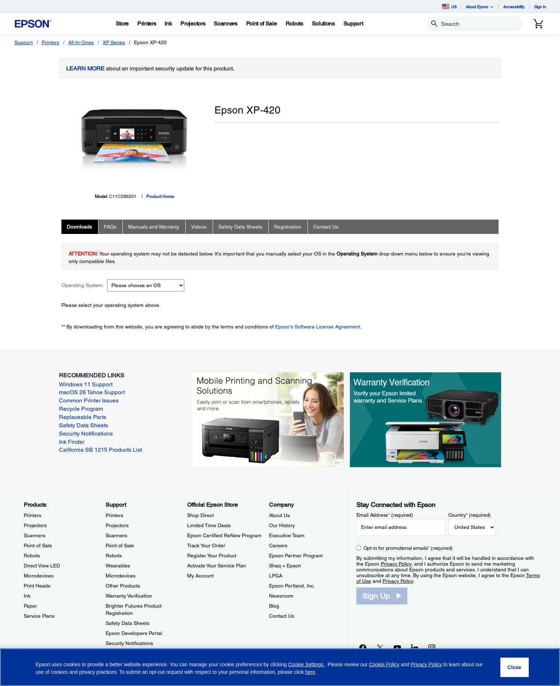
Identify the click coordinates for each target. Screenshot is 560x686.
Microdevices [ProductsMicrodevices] (39, 576)
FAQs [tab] (110, 227)
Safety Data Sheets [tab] (240, 227)
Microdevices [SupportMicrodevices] (120, 576)
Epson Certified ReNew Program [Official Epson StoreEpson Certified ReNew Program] (224, 535)
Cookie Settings (306, 664)
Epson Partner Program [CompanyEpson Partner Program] (296, 555)
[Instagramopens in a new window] (431, 647)
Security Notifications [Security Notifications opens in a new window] (86, 433)
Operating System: (82, 285)
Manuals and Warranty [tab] (153, 227)
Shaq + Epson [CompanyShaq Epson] (285, 565)
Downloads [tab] (79, 227)
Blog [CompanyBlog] (274, 606)
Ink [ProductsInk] (27, 596)
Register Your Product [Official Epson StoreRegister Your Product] (211, 555)
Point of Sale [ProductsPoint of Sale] (38, 545)
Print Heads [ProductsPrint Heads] (37, 586)
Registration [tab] (287, 227)
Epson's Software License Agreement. (318, 327)
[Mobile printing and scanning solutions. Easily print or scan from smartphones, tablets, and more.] (268, 419)
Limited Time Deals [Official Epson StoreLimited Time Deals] (209, 525)
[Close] (514, 667)
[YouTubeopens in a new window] (397, 647)
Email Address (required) (384, 515)
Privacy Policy (396, 564)
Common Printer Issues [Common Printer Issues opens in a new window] (89, 400)
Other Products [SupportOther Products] (123, 586)
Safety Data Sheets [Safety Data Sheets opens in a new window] (83, 425)
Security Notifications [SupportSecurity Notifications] (129, 643)
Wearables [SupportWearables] (118, 565)
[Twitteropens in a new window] (380, 647)
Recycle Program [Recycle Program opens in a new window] (81, 408)
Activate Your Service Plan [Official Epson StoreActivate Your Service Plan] (216, 565)
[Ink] (168, 23)
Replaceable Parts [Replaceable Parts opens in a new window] (82, 417)
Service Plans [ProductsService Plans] (39, 616)
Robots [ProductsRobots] (32, 555)
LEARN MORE (85, 68)
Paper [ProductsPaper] (30, 606)
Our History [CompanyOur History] (282, 525)
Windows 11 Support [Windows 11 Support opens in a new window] (85, 384)
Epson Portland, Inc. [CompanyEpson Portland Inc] (292, 586)
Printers (50, 42)
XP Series (114, 42)
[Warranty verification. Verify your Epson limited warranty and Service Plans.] (425, 419)
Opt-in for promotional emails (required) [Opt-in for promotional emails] (408, 548)
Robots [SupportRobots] (114, 555)
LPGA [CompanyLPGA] (275, 576)
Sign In (540, 6)
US (449, 6)
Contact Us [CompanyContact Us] (281, 616)
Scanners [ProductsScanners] (34, 535)
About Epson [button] (480, 6)
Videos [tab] (199, 227)
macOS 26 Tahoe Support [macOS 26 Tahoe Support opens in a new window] (92, 392)
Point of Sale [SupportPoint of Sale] (120, 545)
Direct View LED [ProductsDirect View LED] (42, 565)
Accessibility (514, 6)
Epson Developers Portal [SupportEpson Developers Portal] (134, 633)
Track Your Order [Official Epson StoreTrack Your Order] (206, 545)
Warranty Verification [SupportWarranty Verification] (129, 596)
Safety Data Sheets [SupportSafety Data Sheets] (127, 623)
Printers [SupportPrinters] (114, 515)
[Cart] (538, 24)
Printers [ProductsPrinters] (32, 515)
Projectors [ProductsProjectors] (35, 525)
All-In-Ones (81, 42)
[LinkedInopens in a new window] (414, 647)
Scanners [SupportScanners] (116, 535)
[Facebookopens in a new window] (362, 647)
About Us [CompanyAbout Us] (279, 515)
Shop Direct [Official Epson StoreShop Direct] (200, 515)
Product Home (160, 196)
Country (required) (469, 515)
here (310, 672)
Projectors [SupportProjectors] (117, 525)
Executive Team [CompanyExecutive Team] (287, 535)
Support (23, 42)
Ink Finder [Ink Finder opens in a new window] (71, 441)
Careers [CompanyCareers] (278, 545)
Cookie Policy (384, 664)
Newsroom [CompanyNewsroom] (281, 596)
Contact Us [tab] (325, 227)
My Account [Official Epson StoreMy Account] (200, 576)
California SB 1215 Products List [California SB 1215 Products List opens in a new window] (100, 449)
